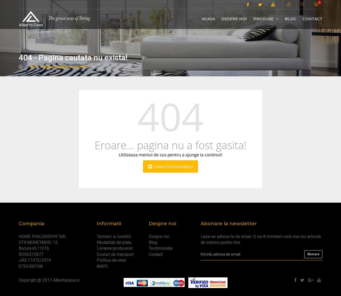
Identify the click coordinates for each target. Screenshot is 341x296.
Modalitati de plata (114, 242)
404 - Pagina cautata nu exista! (58, 66)
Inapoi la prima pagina (170, 166)
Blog (290, 18)
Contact (312, 18)
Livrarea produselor (115, 248)
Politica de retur (111, 260)
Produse (265, 18)
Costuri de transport (115, 254)
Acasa (208, 18)
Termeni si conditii (114, 236)
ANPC (102, 266)
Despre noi (234, 18)
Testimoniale (161, 248)
